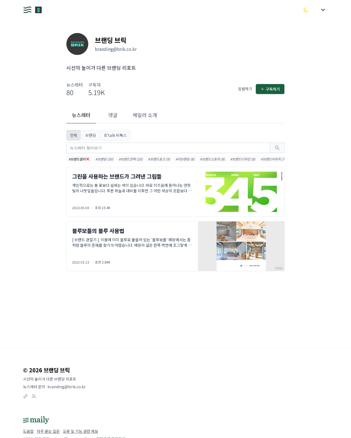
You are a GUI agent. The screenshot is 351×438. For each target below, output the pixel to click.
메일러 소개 (145, 114)
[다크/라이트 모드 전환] (306, 10)
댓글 (113, 114)
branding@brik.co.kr (66, 386)
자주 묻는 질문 (48, 431)
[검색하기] (277, 148)
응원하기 (245, 89)
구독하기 (270, 89)
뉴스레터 (81, 114)
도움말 (28, 431)
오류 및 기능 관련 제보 (80, 431)
